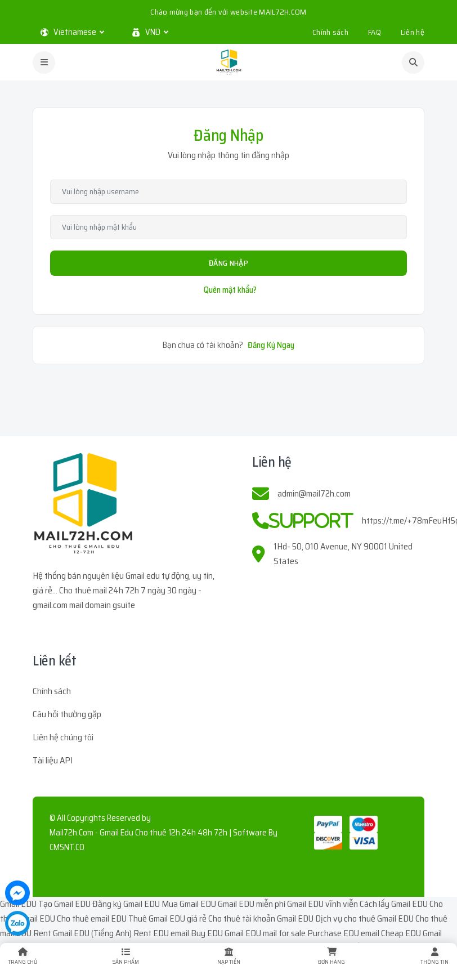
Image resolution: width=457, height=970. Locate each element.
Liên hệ (412, 32)
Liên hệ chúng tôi (63, 737)
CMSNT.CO (67, 847)
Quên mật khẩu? (230, 290)
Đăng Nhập (228, 263)
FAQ (374, 32)
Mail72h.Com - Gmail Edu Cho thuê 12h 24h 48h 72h (138, 832)
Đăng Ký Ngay (271, 345)
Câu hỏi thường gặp (67, 714)
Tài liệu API (53, 760)
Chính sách (330, 32)
